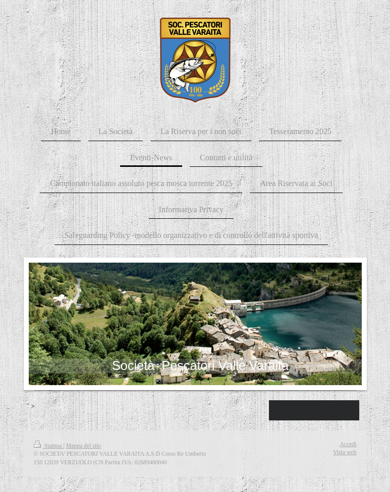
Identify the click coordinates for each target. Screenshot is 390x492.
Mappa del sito (83, 446)
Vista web (344, 452)
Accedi (348, 444)
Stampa (49, 446)
